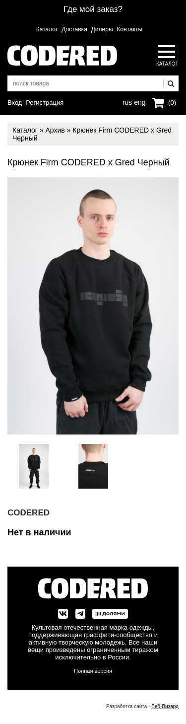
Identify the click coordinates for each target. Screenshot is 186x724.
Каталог (47, 29)
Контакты (129, 29)
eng (139, 101)
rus (127, 101)
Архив (54, 130)
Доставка (74, 29)
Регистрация (44, 102)
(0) (172, 102)
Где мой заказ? (93, 9)
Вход (14, 102)
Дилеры (102, 29)
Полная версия (93, 671)
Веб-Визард (165, 706)
